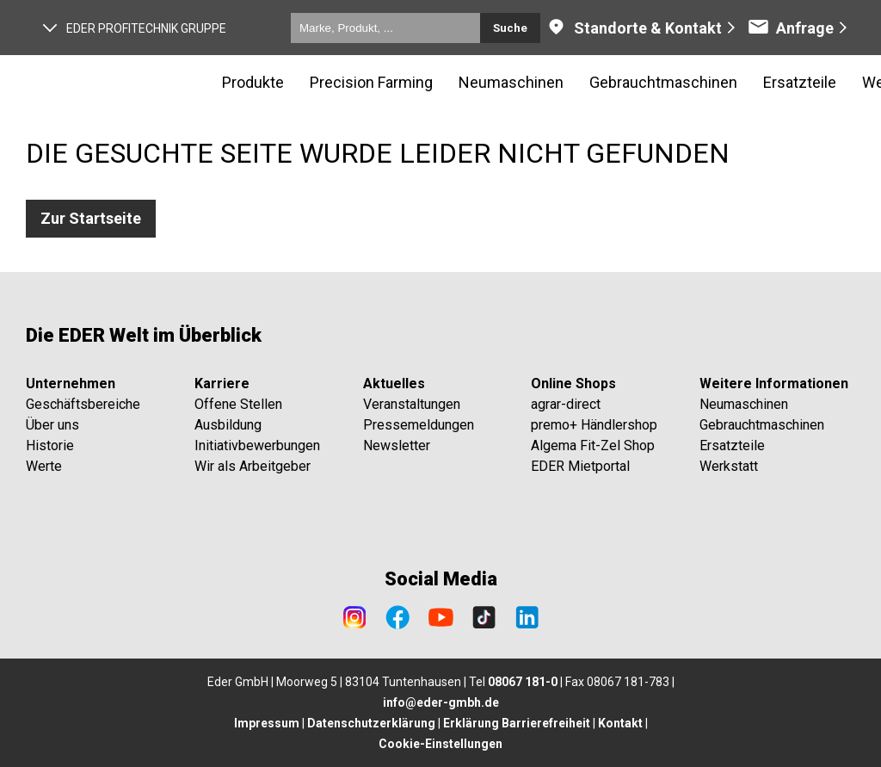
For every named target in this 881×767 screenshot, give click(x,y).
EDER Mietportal (580, 466)
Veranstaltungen (411, 404)
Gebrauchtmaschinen (761, 425)
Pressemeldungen (418, 425)
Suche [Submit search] (510, 28)
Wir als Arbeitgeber (252, 466)
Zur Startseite (90, 218)
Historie (50, 445)
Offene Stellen (238, 404)
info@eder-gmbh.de (441, 702)
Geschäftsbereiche (83, 404)
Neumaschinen (743, 404)
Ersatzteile (732, 445)
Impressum (266, 723)
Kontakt (620, 723)
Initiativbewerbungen (257, 445)
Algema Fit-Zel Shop (593, 445)
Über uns (52, 425)
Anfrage (791, 28)
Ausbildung (228, 425)
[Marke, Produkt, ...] (385, 28)
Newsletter (396, 445)
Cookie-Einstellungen (440, 744)
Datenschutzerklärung (371, 723)
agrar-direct (566, 404)
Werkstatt (728, 466)
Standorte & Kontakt (633, 28)
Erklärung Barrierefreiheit (516, 723)
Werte (44, 466)
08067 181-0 (523, 682)
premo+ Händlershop (594, 425)
